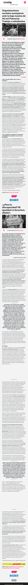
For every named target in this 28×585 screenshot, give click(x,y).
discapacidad (11, 566)
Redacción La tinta (21, 39)
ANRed (5, 190)
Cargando (14, 580)
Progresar (17, 192)
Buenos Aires (11, 192)
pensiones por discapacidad (13, 568)
